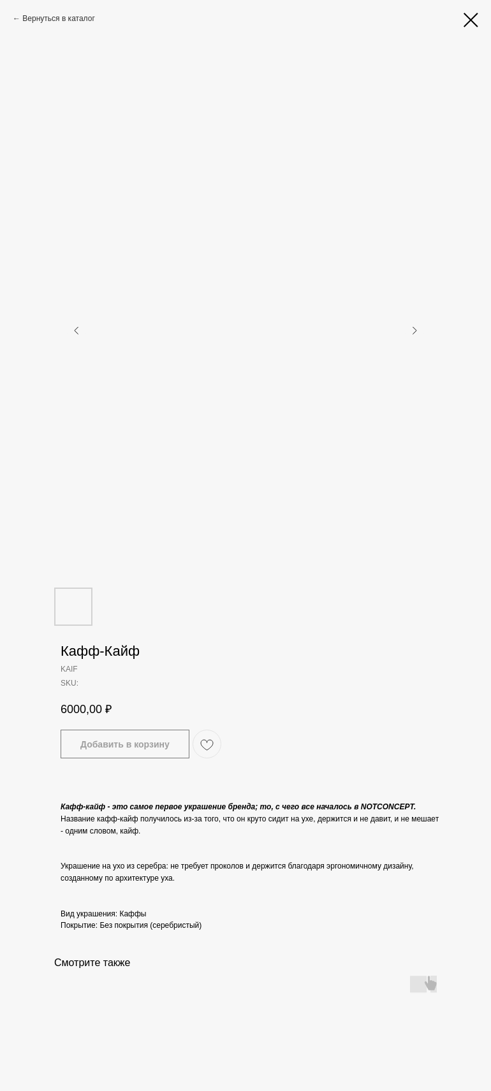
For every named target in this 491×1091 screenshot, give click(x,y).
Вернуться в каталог (58, 18)
